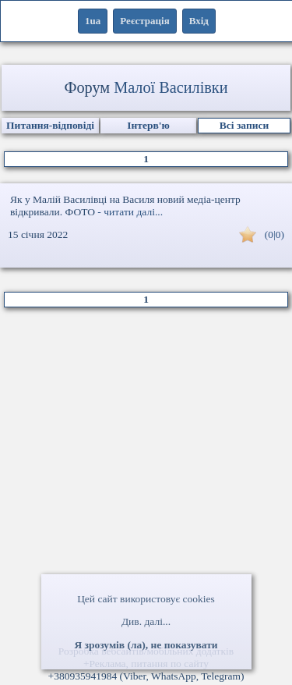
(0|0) (274, 234)
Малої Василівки (170, 87)
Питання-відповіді (50, 125)
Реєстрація (144, 21)
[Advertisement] (146, 482)
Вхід (199, 21)
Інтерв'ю (148, 125)
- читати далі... (130, 212)
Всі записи (244, 125)
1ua (92, 21)
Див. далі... (146, 621)
